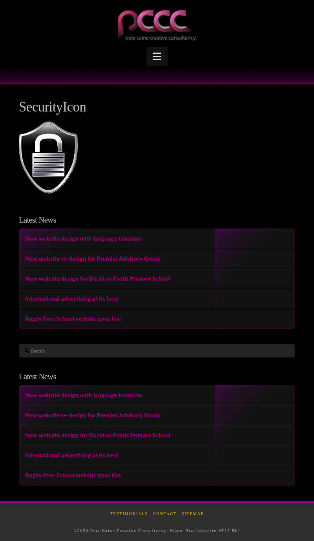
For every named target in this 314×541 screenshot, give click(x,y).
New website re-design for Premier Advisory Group (93, 258)
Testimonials (129, 514)
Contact (165, 514)
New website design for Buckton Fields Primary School (97, 278)
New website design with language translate (83, 238)
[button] (156, 56)
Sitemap (193, 514)
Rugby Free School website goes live (73, 318)
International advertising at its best (72, 298)
